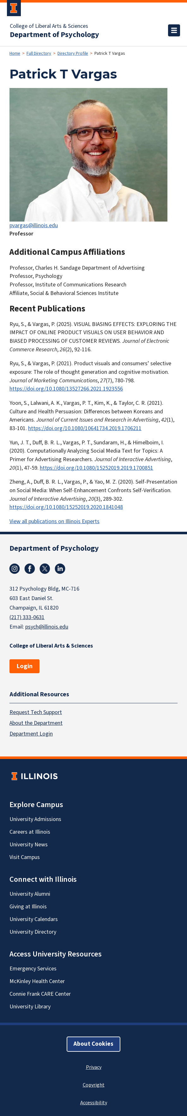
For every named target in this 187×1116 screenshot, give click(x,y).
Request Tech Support (35, 712)
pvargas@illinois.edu (33, 225)
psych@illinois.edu (46, 627)
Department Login (31, 733)
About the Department (36, 723)
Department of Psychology (54, 35)
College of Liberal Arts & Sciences (49, 26)
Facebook (30, 569)
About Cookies (93, 1043)
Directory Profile (72, 53)
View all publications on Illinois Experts (54, 521)
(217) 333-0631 (27, 617)
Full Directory (39, 53)
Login (24, 666)
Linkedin (60, 569)
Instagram (14, 569)
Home (14, 53)
